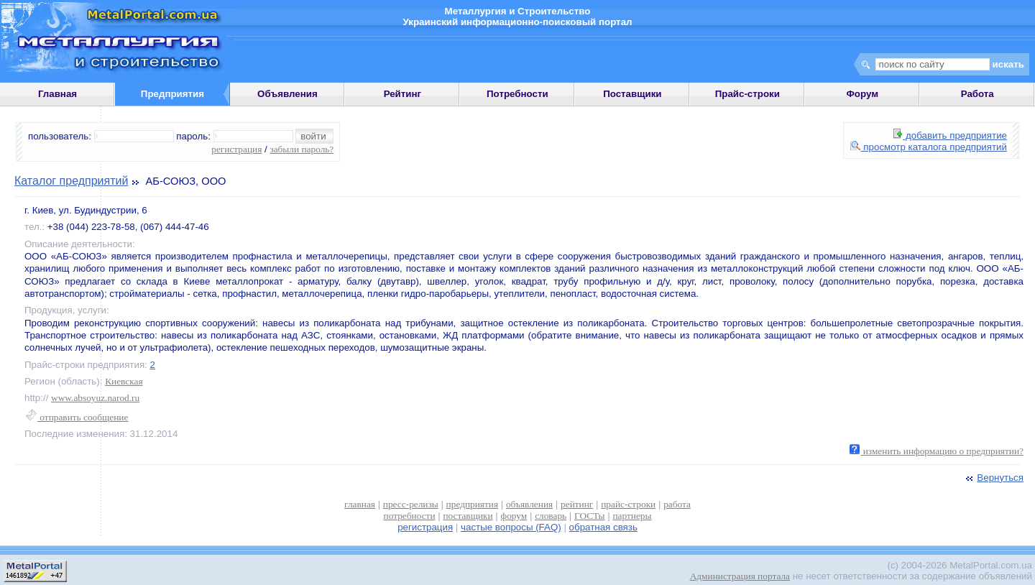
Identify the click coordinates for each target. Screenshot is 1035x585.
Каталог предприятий (71, 181)
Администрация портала (740, 576)
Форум (862, 93)
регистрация (236, 149)
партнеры (631, 515)
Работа (977, 93)
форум (514, 515)
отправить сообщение (76, 417)
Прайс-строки (747, 93)
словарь (550, 515)
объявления (529, 504)
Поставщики (632, 93)
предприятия (472, 504)
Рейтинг (403, 93)
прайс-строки (628, 504)
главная (359, 504)
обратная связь (603, 527)
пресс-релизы (410, 504)
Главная (57, 93)
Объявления (287, 93)
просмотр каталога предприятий (928, 147)
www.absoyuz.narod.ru (95, 397)
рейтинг (577, 504)
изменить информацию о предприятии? (937, 451)
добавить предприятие (950, 135)
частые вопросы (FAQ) (511, 527)
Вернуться (993, 477)
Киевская (123, 381)
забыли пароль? (302, 149)
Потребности (517, 93)
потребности (410, 515)
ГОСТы (589, 515)
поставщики (467, 515)
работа (677, 504)
